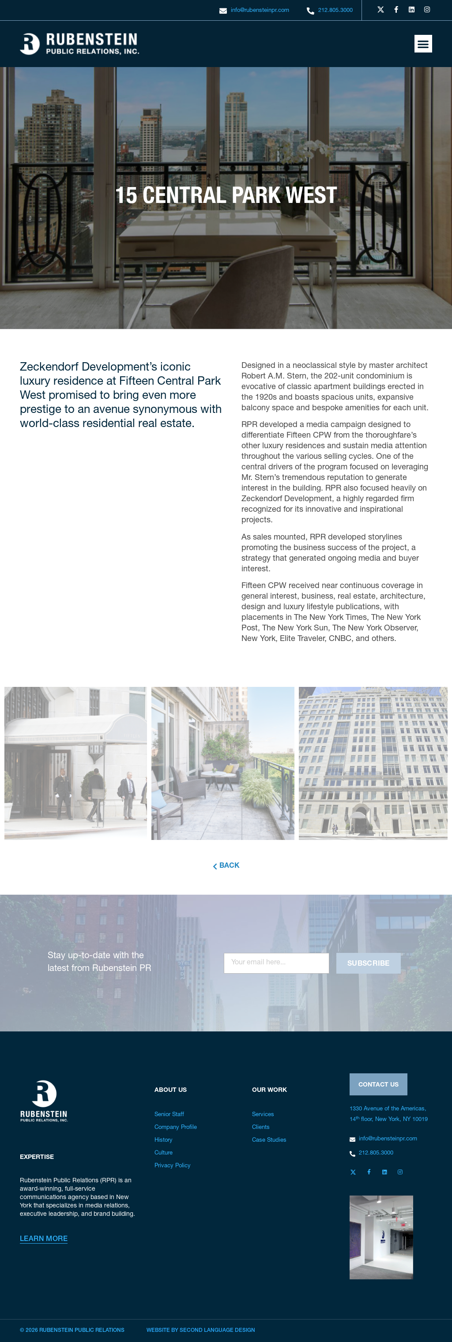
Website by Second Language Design (201, 1330)
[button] (423, 44)
